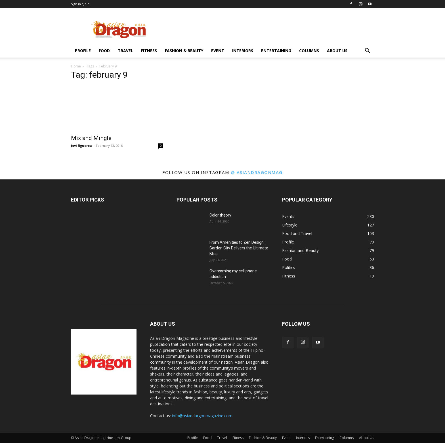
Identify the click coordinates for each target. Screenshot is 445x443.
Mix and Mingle (91, 138)
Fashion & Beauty (184, 50)
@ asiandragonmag (257, 172)
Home (76, 66)
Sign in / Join (80, 4)
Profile (83, 50)
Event (217, 50)
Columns (309, 50)
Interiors (242, 50)
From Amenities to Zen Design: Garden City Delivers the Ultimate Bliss (238, 248)
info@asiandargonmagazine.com (202, 415)
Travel (125, 50)
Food (104, 50)
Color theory (220, 215)
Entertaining (276, 50)
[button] (367, 51)
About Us (337, 50)
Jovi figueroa (81, 145)
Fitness (149, 50)
